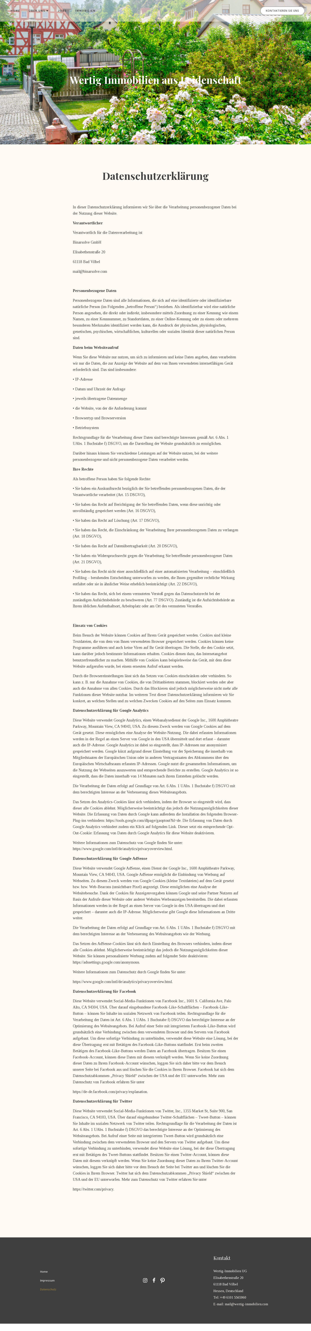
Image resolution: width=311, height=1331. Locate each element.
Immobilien (86, 11)
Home (15, 11)
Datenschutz (48, 1296)
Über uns (39, 11)
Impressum (47, 1288)
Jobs (62, 11)
